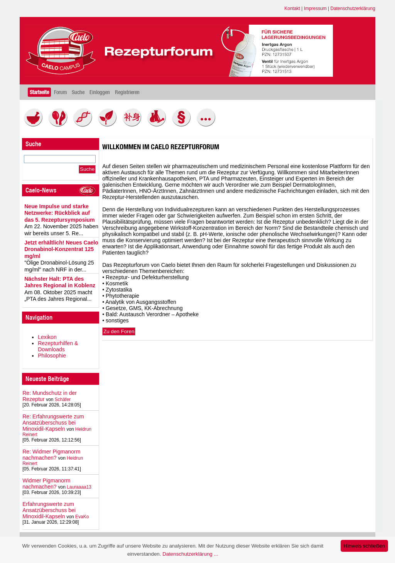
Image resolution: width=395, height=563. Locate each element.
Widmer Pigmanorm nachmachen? (46, 483)
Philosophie (52, 355)
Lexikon (47, 337)
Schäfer (63, 399)
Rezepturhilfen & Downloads (58, 346)
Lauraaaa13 (79, 487)
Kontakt (292, 8)
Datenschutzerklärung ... (190, 554)
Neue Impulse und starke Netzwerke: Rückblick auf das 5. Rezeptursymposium (59, 213)
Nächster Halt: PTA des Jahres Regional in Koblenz (59, 282)
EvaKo (82, 516)
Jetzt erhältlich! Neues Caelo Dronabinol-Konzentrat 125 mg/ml (61, 249)
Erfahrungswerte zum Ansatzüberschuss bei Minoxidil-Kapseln (49, 510)
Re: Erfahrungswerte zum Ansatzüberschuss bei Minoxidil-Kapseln (53, 422)
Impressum (315, 8)
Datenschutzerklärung (353, 8)
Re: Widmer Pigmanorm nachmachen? (51, 454)
